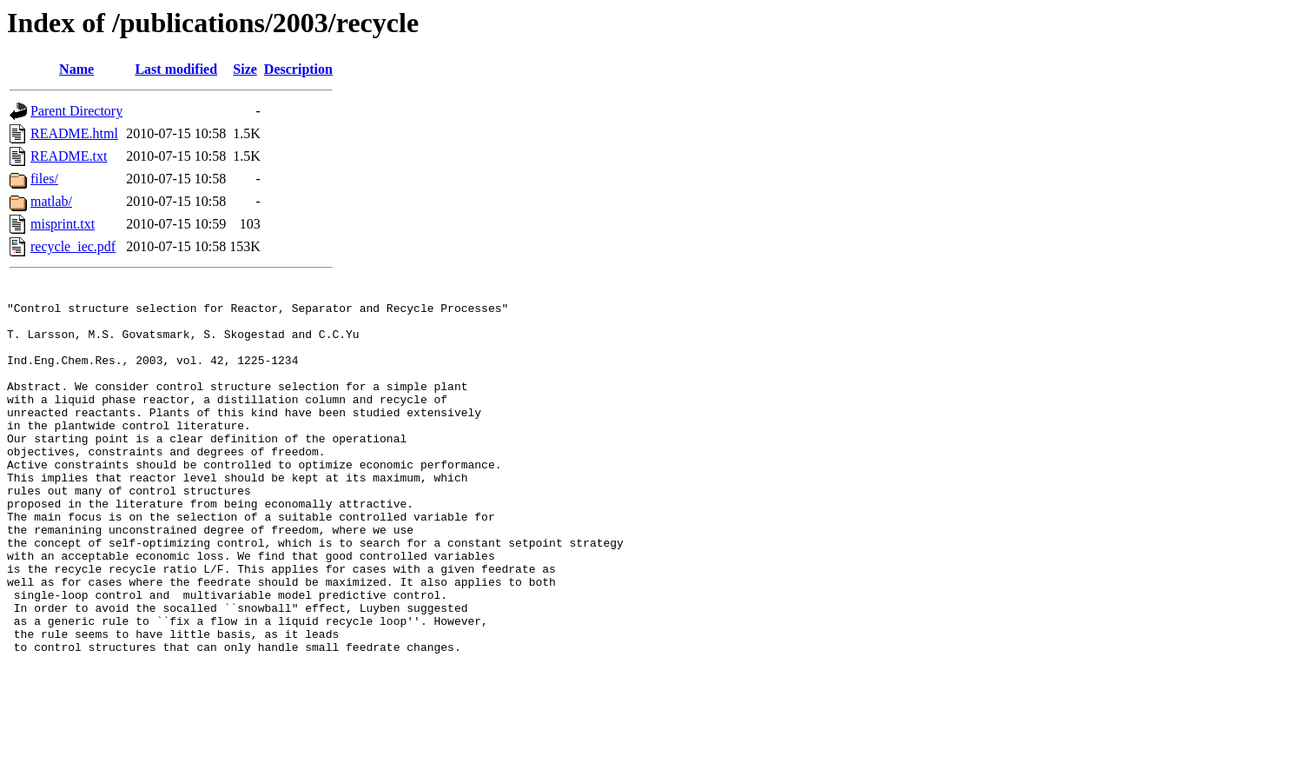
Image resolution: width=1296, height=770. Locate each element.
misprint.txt (62, 223)
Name (76, 69)
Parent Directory (76, 110)
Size (245, 69)
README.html (74, 133)
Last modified (176, 69)
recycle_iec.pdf (73, 246)
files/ (44, 178)
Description (298, 69)
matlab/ (51, 201)
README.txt (68, 156)
